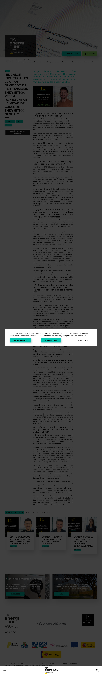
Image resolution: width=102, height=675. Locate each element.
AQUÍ (85, 336)
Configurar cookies (81, 340)
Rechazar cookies (20, 340)
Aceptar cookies (51, 340)
